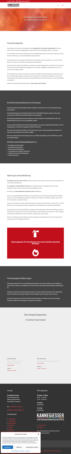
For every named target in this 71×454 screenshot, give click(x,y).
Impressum (27, 450)
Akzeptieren (7, 447)
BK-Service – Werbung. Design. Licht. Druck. (49, 450)
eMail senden (10, 365)
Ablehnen (19, 447)
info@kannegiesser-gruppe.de (15, 410)
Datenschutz (22, 450)
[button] (38, 434)
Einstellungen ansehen (32, 447)
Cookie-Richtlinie (15, 450)
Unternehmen (42, 425)
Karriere (40, 427)
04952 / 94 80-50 (11, 370)
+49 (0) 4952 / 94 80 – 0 (16, 406)
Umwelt (10, 427)
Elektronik (11, 425)
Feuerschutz (11, 421)
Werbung (10, 430)
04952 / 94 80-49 (41, 368)
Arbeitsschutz (12, 423)
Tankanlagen (11, 419)
